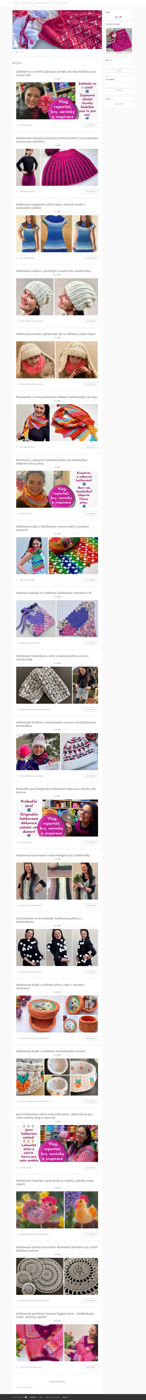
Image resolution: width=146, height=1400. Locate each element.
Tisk (40, 1397)
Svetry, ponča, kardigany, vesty (30, 905)
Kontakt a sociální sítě (59, 3)
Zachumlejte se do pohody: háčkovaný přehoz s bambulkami (49, 920)
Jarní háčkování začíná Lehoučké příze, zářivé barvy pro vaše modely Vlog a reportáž (54, 1116)
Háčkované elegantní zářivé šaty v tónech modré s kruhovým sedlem (51, 206)
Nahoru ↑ (66, 1397)
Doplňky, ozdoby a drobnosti (30, 643)
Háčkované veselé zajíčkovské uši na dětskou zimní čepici (56, 334)
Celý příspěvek (90, 125)
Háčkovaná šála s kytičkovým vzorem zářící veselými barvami (52, 528)
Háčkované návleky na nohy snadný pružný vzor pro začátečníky (52, 657)
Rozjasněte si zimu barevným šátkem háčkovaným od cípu (56, 397)
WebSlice (33, 1397)
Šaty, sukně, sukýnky (27, 192)
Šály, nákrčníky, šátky (27, 447)
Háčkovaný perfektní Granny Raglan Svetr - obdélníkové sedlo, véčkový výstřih (55, 1315)
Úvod (16, 3)
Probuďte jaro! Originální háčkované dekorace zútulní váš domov (56, 790)
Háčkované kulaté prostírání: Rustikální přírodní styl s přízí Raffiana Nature (56, 1248)
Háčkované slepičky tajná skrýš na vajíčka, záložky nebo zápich (55, 1182)
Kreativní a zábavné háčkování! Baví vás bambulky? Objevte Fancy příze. (52, 461)
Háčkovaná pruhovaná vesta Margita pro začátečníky (53, 855)
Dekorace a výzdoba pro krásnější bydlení (34, 1038)
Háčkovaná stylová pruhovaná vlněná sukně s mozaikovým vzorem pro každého (57, 139)
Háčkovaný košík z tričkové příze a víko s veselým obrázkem (50, 986)
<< (108, 104)
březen (117, 104)
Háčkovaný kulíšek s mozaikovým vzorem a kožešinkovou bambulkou (56, 724)
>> (130, 104)
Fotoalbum (119, 52)
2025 (121, 104)
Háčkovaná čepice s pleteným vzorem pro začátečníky (53, 271)
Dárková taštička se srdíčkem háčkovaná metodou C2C (54, 593)
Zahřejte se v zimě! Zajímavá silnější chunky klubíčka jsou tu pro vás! (56, 73)
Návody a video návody (41, 3)
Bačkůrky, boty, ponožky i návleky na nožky (35, 709)
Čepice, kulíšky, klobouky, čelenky (31, 321)
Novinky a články (25, 3)
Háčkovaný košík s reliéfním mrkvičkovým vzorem (50, 1051)
